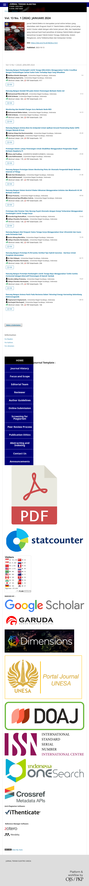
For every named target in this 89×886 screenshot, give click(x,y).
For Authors (9, 342)
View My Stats (17, 850)
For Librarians (9, 346)
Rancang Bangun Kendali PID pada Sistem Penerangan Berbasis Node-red (35, 91)
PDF (10, 84)
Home (7, 11)
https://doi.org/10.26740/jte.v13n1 (44, 43)
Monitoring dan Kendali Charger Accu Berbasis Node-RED (28, 109)
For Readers (9, 339)
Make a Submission (13, 325)
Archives (15, 11)
